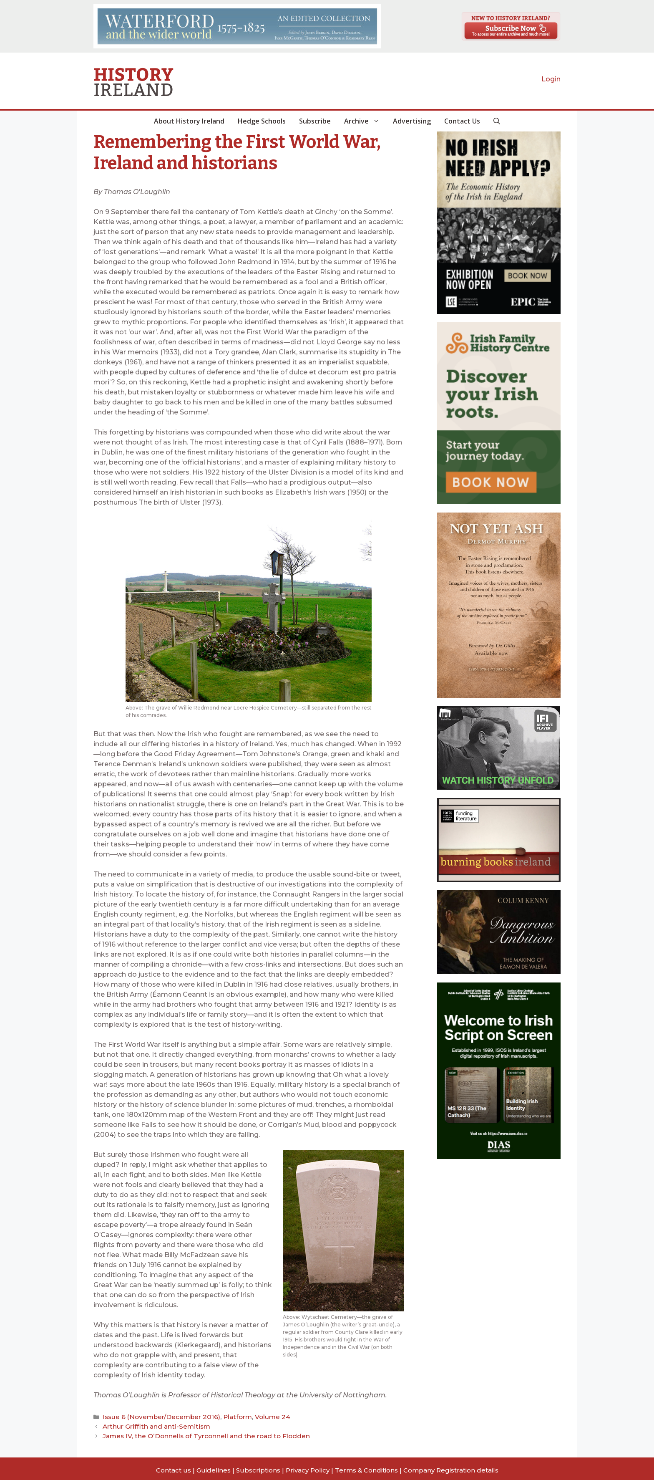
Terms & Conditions (366, 1467)
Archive (365, 121)
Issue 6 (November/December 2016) (155, 1416)
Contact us (173, 1467)
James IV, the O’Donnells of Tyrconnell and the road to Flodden (195, 1432)
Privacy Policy (308, 1467)
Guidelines (213, 1467)
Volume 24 (252, 1416)
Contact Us (462, 121)
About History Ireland (189, 121)
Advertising (412, 121)
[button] (497, 121)
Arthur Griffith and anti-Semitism (149, 1424)
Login (551, 79)
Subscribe (315, 121)
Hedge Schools (262, 121)
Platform (222, 1416)
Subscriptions (258, 1467)
